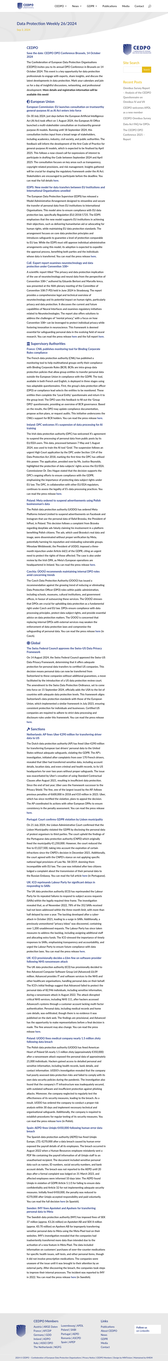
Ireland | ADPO (42, 1338)
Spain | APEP (68, 1342)
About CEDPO (109, 1330)
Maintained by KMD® (143, 1357)
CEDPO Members (104, 1357)
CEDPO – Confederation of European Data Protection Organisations (52, 1357)
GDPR (90, 6)
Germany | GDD (42, 1334)
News (75, 6)
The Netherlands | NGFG (47, 1347)
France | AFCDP (42, 1330)
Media (125, 6)
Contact (139, 6)
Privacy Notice (89, 1357)
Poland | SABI (68, 1329)
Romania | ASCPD (71, 1338)
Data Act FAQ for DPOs (136, 124)
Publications (109, 6)
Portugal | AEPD (70, 1334)
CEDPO (59, 6)
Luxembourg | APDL (72, 1325)
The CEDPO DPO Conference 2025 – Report (134, 134)
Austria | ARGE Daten (46, 1326)
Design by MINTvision (122, 1357)
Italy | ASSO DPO (43, 1343)
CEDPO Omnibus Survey (137, 118)
